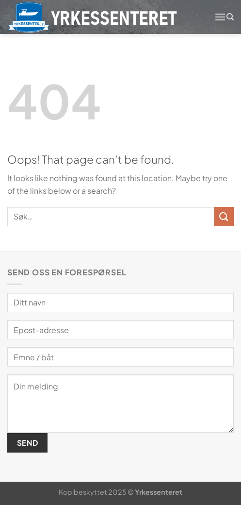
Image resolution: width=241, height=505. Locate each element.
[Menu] (220, 17)
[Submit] (224, 216)
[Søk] (230, 17)
